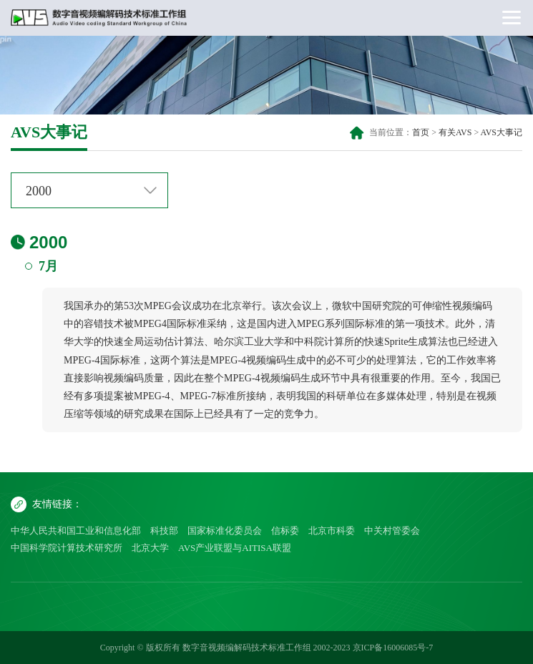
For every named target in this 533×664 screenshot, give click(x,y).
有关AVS (455, 132)
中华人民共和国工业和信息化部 (76, 530)
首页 (420, 132)
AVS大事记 (501, 132)
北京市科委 (331, 530)
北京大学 (150, 547)
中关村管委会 (392, 530)
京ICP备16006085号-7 (393, 648)
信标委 (285, 530)
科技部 (164, 530)
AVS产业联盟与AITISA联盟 (234, 547)
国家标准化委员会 (224, 530)
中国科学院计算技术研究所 (66, 547)
